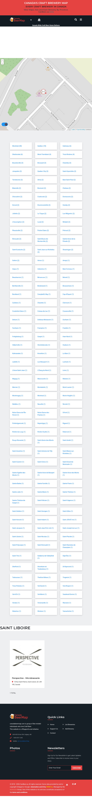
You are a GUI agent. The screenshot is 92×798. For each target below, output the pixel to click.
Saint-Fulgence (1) (69, 500)
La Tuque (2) (42, 214)
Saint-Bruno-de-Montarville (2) (43, 240)
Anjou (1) (15, 269)
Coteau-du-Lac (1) (44, 311)
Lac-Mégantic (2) (69, 214)
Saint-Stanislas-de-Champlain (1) (69, 546)
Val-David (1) (42, 586)
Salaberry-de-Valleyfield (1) (46, 557)
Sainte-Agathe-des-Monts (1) (19, 474)
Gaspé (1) (41, 337)
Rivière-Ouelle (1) (43, 432)
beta (51, 12)
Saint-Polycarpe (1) (19, 545)
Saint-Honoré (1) (18, 520)
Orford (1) (66, 412)
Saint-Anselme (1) (18, 451)
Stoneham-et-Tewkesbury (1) (43, 568)
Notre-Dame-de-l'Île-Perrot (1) (19, 414)
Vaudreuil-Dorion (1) (70, 594)
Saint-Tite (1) (16, 556)
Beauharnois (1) (17, 277)
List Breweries (70, 724)
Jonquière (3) (17, 171)
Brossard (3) (42, 163)
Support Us (54, 729)
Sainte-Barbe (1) (18, 483)
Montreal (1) (42, 396)
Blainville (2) (16, 188)
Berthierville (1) (17, 286)
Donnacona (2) (68, 197)
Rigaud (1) (66, 423)
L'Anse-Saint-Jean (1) (19, 370)
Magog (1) (16, 379)
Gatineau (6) (67, 146)
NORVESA (13, 790)
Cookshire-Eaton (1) (19, 311)
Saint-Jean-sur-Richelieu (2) (46, 251)
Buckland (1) (16, 294)
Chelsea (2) (67, 188)
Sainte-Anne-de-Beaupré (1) (46, 474)
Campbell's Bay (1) (44, 294)
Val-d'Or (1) (16, 594)
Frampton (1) (42, 328)
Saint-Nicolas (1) (43, 537)
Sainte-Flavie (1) (68, 483)
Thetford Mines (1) (44, 577)
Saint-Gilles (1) (68, 511)
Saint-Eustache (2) (18, 250)
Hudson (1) (67, 345)
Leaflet (73, 129)
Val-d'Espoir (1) (68, 586)
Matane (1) (66, 379)
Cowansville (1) (68, 311)
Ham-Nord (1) (67, 337)
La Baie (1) (66, 353)
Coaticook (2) (42, 197)
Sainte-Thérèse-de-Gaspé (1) (18, 501)
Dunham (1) (67, 320)
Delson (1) (16, 320)
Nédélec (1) (16, 404)
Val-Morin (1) (42, 594)
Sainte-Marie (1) (43, 492)
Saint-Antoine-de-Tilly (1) (45, 452)
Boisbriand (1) (42, 286)
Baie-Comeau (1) (68, 269)
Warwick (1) (67, 603)
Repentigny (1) (43, 423)
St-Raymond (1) (68, 567)
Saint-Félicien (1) (43, 500)
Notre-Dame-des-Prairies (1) (43, 414)
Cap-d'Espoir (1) (68, 294)
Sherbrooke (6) (17, 154)
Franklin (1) (67, 328)
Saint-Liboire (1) (17, 537)
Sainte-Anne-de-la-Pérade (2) (69, 240)
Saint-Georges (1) (44, 511)
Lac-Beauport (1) (43, 362)
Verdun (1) (16, 603)
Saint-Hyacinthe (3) (69, 171)
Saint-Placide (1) (68, 537)
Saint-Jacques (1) (18, 528)
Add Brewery (69, 729)
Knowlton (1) (42, 353)
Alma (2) (41, 180)
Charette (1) (42, 303)
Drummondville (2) (44, 205)
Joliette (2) (16, 214)
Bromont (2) (42, 188)
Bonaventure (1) (68, 286)
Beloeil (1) (66, 277)
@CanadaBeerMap (23, 741)
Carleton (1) (16, 303)
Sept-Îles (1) (67, 556)
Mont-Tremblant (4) (44, 154)
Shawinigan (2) (68, 250)
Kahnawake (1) (17, 353)
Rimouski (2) (16, 239)
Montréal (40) (17, 146)
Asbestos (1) (42, 269)
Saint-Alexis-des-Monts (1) (46, 441)
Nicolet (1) (66, 404)
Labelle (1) (16, 362)
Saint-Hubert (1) (43, 520)
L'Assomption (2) (18, 222)
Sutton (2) (15, 260)
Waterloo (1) (16, 611)
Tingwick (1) (67, 577)
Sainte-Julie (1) (17, 492)
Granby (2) (66, 205)
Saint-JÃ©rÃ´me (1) (69, 520)
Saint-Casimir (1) (18, 462)
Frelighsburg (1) (17, 337)
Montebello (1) (43, 387)
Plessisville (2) (17, 230)
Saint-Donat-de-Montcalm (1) (68, 463)
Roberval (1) (67, 432)
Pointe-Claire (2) (43, 230)
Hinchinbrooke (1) (44, 345)
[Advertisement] (46, 42)
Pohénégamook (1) (19, 423)
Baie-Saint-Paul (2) (69, 180)
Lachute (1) (67, 362)
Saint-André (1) (68, 440)
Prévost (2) (66, 230)
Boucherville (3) (17, 163)
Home (52, 724)
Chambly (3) (67, 163)
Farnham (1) (16, 328)
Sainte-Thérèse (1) (69, 492)
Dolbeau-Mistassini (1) (45, 320)
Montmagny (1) (17, 396)
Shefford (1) (16, 567)
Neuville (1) (42, 404)
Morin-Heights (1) (69, 396)
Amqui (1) (66, 260)
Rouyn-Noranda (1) (18, 440)
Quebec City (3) (43, 171)
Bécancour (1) (42, 277)
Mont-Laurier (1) (68, 387)
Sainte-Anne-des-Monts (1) (71, 474)
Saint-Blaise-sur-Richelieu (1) (68, 452)
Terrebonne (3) (17, 180)
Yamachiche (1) (68, 611)
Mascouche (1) (43, 379)
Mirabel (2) (66, 222)
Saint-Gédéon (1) (18, 511)
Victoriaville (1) (43, 603)
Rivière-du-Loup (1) (19, 432)
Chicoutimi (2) (17, 197)
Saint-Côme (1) (43, 462)
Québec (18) (42, 146)
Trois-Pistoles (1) (18, 586)
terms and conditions (19, 792)
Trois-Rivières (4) (68, 154)
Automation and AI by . (42, 787)
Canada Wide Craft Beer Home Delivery (46, 25)
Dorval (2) (15, 205)
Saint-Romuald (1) (44, 545)
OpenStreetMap (81, 129)
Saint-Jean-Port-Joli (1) (46, 528)
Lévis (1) (66, 370)
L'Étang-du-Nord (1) (44, 370)
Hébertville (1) (17, 345)
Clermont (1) (67, 303)
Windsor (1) (42, 611)
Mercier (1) (16, 387)
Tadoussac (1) (17, 577)
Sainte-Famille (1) (44, 483)
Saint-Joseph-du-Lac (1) (71, 528)
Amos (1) (41, 260)
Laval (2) (41, 222)
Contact (53, 733)
